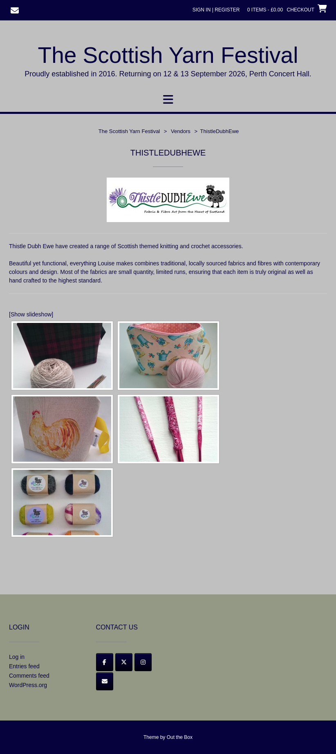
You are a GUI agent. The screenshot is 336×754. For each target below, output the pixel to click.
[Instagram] (143, 662)
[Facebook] (104, 662)
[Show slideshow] (31, 314)
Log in (17, 657)
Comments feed (29, 675)
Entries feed (24, 666)
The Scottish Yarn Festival (168, 55)
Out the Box (180, 737)
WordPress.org (28, 685)
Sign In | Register (216, 10)
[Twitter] (123, 662)
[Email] (104, 681)
